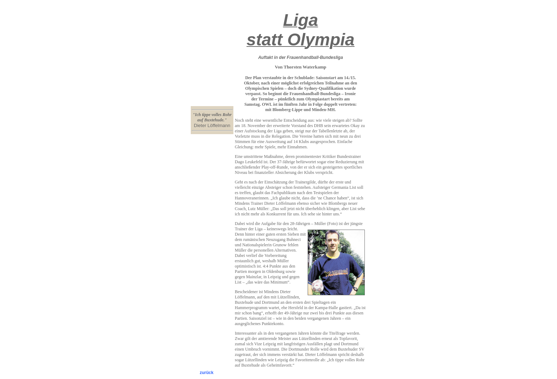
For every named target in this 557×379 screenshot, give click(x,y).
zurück (206, 372)
